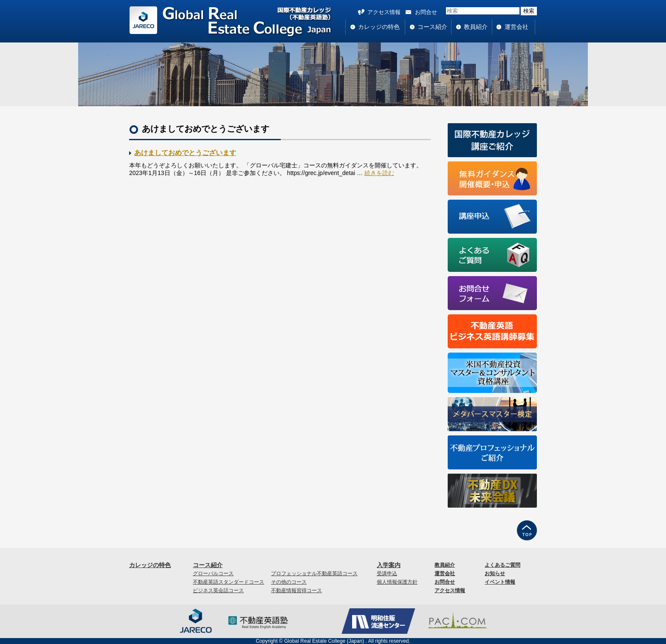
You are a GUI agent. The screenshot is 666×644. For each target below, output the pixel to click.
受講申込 (387, 573)
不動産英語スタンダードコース (228, 582)
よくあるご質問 (502, 565)
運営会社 (516, 26)
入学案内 (389, 565)
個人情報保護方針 (397, 582)
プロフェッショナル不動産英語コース (314, 573)
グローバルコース (213, 573)
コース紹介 (432, 26)
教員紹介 (476, 26)
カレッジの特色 (379, 26)
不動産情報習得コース (296, 590)
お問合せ (426, 12)
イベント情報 (500, 582)
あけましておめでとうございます (185, 152)
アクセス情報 (384, 12)
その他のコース (289, 582)
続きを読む (379, 172)
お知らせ (495, 573)
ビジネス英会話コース (218, 590)
